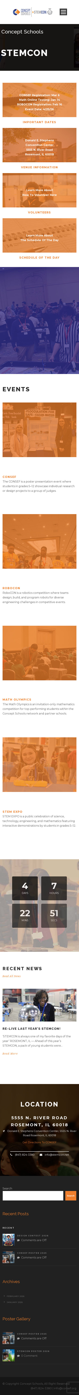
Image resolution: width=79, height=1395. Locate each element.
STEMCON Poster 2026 (33, 1351)
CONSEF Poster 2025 (32, 1253)
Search (7, 1188)
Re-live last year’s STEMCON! (32, 1028)
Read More (10, 1053)
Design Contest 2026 (33, 1235)
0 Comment (29, 1355)
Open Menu (63, 12)
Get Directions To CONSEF (40, 1142)
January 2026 (15, 1302)
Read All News (12, 976)
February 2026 (15, 1296)
